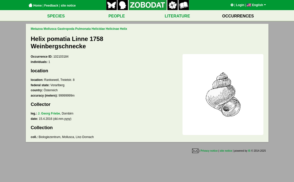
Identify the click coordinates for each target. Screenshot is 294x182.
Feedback (51, 5)
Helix (123, 29)
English (256, 5)
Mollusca (49, 29)
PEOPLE (116, 16)
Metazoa (37, 29)
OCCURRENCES (238, 16)
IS (249, 150)
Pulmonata (83, 29)
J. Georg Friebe (49, 113)
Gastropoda (65, 29)
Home (35, 5)
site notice (68, 5)
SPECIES (56, 16)
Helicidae (98, 29)
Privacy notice (209, 150)
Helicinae (112, 29)
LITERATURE (177, 16)
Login (240, 5)
